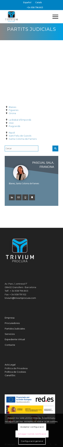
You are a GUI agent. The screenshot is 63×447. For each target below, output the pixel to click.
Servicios (10, 334)
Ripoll (12, 132)
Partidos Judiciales (15, 328)
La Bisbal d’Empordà (20, 119)
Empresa (9, 317)
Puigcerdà (14, 126)
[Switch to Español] (27, 3)
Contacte (10, 344)
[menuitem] (27, 3)
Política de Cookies (15, 371)
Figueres (13, 110)
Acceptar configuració (32, 427)
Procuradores (12, 323)
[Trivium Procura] (26, 16)
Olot (11, 123)
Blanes (12, 107)
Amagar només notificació (32, 434)
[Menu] (53, 16)
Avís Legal (10, 364)
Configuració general (32, 441)
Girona (12, 113)
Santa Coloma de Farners (23, 138)
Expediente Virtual (15, 339)
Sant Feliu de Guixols (20, 135)
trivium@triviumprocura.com (20, 298)
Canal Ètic (10, 375)
